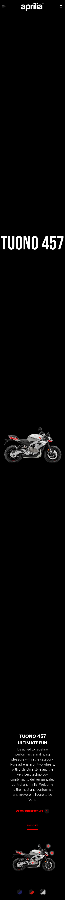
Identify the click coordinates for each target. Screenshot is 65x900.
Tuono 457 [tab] (32, 825)
